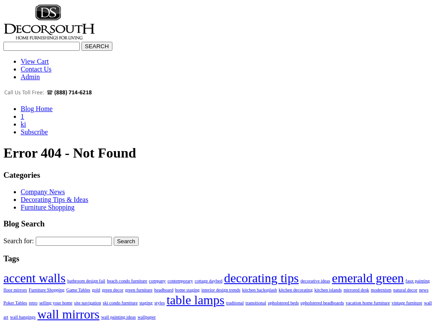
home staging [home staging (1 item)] (187, 290)
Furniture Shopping (48, 207)
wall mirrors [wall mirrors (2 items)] (68, 314)
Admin (30, 76)
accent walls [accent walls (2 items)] (34, 278)
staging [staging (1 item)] (146, 302)
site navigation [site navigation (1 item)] (87, 302)
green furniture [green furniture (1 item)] (138, 290)
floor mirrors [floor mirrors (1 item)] (15, 290)
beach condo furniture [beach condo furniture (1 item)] (127, 281)
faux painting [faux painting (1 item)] (418, 281)
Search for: (18, 241)
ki (23, 124)
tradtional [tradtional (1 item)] (235, 302)
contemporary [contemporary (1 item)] (180, 281)
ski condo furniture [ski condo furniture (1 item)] (120, 302)
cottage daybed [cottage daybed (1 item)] (208, 281)
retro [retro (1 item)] (33, 302)
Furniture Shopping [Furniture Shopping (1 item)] (47, 290)
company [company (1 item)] (157, 281)
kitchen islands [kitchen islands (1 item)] (328, 290)
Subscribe (34, 132)
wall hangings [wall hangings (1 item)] (23, 317)
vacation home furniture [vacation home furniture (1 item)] (368, 302)
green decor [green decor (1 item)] (112, 290)
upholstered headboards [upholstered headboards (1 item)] (322, 302)
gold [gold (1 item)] (96, 290)
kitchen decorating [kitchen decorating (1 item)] (296, 290)
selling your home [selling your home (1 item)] (55, 302)
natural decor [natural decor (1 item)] (405, 290)
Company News (43, 191)
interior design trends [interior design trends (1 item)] (221, 290)
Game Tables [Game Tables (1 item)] (78, 290)
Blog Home (37, 108)
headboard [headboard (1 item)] (163, 290)
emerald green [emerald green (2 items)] (368, 278)
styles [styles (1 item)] (159, 302)
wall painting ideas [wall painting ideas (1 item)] (118, 317)
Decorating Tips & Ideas (54, 199)
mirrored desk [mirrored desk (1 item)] (356, 290)
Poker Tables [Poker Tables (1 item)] (15, 302)
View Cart (35, 61)
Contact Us (36, 69)
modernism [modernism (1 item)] (381, 290)
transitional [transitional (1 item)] (255, 302)
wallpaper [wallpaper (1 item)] (146, 317)
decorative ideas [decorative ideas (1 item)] (315, 281)
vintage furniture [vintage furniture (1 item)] (406, 302)
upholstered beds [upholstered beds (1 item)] (283, 302)
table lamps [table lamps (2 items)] (195, 300)
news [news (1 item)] (424, 290)
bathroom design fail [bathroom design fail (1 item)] (86, 281)
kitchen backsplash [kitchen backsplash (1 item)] (259, 290)
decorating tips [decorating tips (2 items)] (261, 278)
